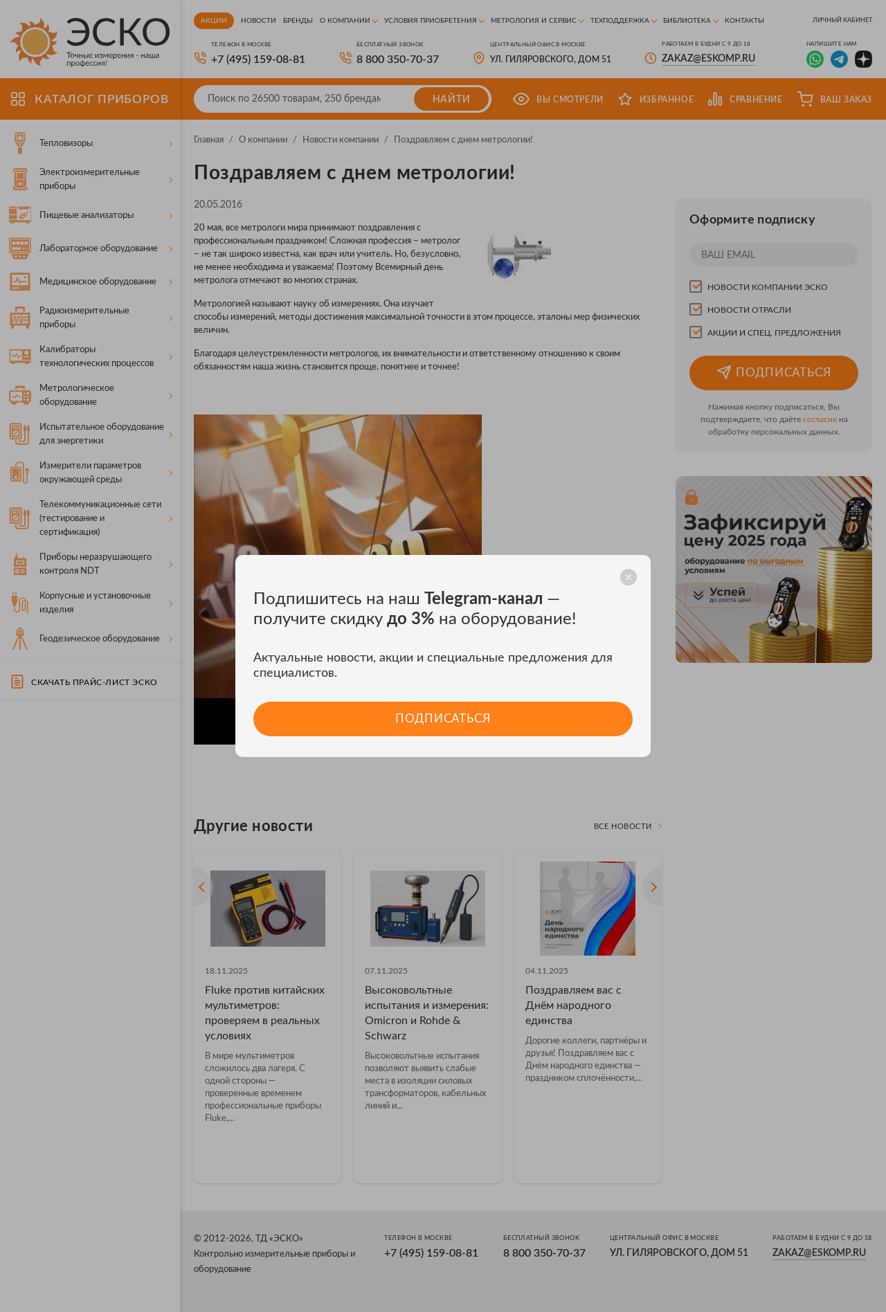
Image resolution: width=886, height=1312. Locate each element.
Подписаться (442, 719)
